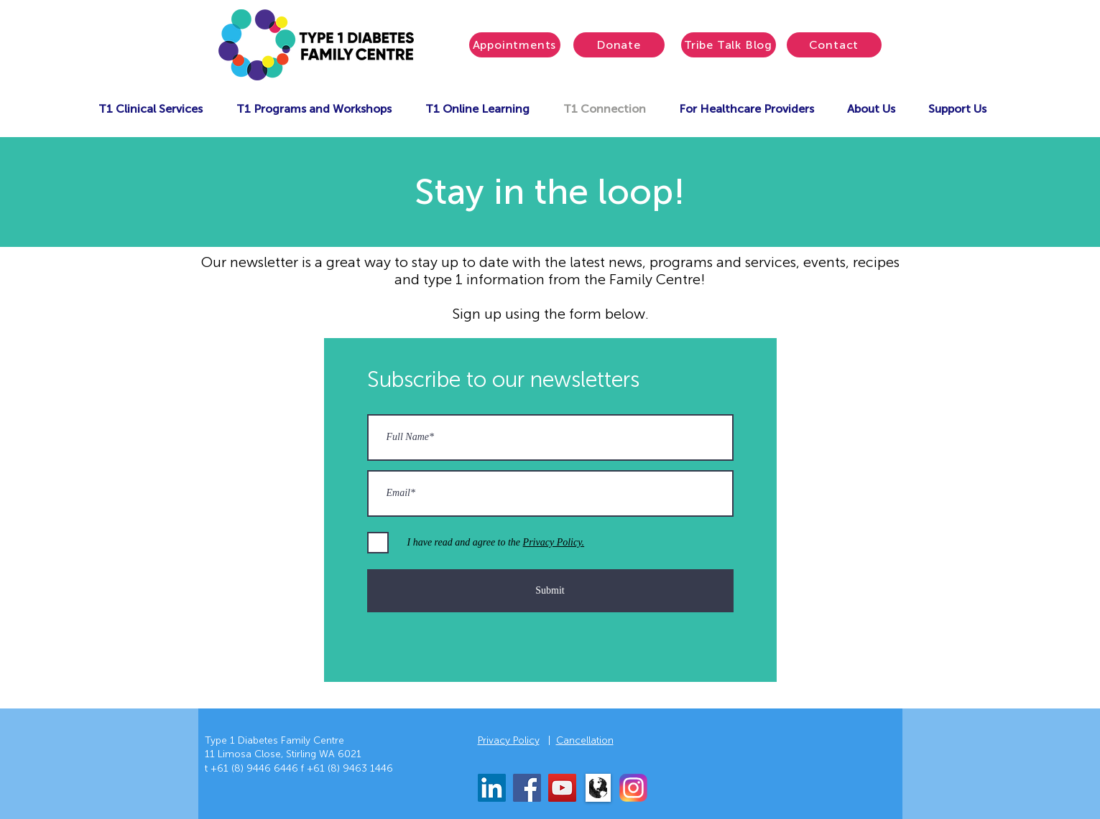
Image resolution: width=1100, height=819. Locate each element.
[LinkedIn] (492, 788)
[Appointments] (514, 44)
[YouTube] (562, 788)
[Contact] (834, 44)
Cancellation (585, 740)
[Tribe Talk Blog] (728, 44)
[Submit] (550, 590)
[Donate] (619, 44)
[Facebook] (527, 788)
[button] (151, 109)
